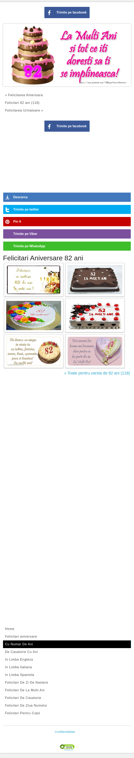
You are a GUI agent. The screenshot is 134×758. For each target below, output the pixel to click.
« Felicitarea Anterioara (24, 95)
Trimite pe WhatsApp (29, 246)
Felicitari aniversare (21, 636)
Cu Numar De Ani (19, 644)
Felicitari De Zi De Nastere (26, 682)
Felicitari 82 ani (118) (22, 102)
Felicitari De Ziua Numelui (26, 705)
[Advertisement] (67, 163)
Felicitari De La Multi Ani (25, 690)
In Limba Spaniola (19, 675)
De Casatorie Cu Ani (21, 652)
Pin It (17, 221)
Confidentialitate (65, 731)
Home (9, 629)
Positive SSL (68, 750)
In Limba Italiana (18, 667)
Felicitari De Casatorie (23, 698)
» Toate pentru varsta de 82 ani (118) (97, 373)
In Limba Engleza (19, 659)
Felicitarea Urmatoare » (24, 110)
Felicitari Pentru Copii (22, 713)
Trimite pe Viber (25, 234)
